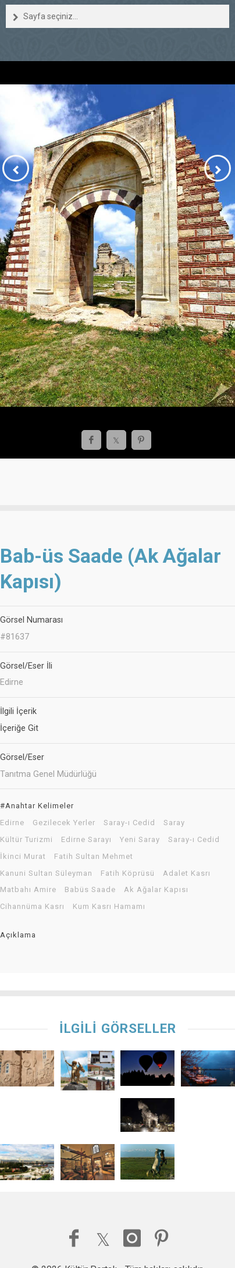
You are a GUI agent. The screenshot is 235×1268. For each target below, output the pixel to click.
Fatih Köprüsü (128, 873)
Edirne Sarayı (86, 840)
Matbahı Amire (28, 890)
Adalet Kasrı (187, 873)
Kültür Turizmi (26, 840)
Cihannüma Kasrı (32, 907)
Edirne (12, 823)
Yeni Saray (140, 840)
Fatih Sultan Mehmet (93, 857)
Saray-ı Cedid (129, 823)
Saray (174, 823)
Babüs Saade (90, 890)
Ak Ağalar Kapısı (156, 890)
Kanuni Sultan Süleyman (46, 873)
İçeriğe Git (19, 728)
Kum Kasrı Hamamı (109, 907)
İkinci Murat (23, 857)
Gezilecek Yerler (64, 823)
